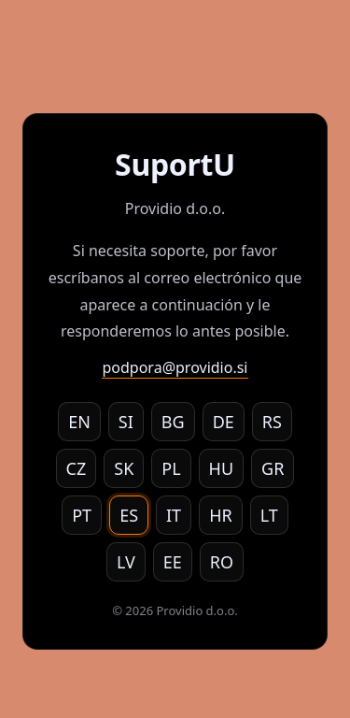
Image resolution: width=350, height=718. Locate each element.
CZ (76, 468)
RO (221, 562)
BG (173, 421)
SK (123, 468)
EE (172, 562)
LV (126, 562)
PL (170, 468)
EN (79, 421)
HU (221, 468)
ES (128, 515)
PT (81, 515)
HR (220, 515)
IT (173, 515)
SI (126, 421)
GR (272, 468)
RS (272, 421)
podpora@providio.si (174, 367)
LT (269, 515)
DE (223, 421)
